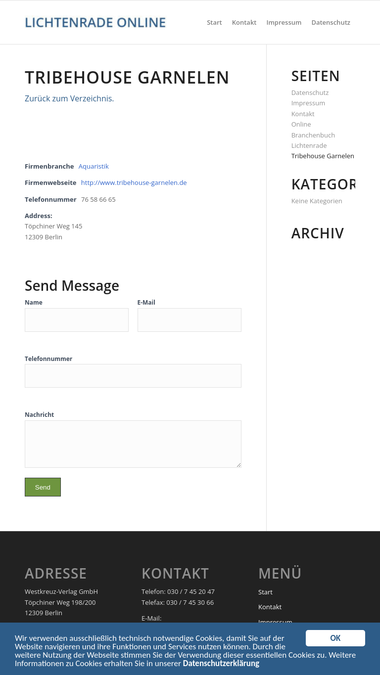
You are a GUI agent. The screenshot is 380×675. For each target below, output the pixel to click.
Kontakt (303, 113)
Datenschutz (310, 92)
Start (265, 591)
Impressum (308, 102)
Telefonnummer (48, 359)
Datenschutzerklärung (221, 665)
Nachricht (39, 414)
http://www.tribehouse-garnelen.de (134, 182)
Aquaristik (94, 166)
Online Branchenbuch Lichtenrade (313, 135)
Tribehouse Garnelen (322, 155)
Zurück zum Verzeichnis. (69, 98)
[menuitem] (214, 22)
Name (34, 302)
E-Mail (146, 302)
